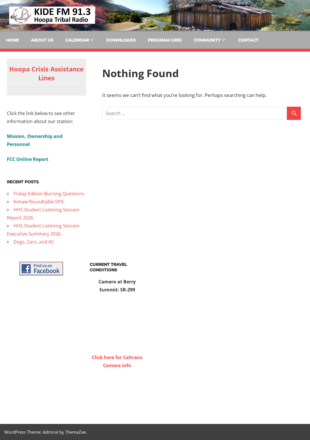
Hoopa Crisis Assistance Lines (46, 73)
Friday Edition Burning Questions (48, 193)
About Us (42, 40)
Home (12, 40)
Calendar (77, 40)
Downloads (121, 40)
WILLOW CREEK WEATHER (117, 390)
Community (207, 40)
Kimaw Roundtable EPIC (39, 201)
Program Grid (165, 40)
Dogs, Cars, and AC (33, 242)
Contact (248, 40)
